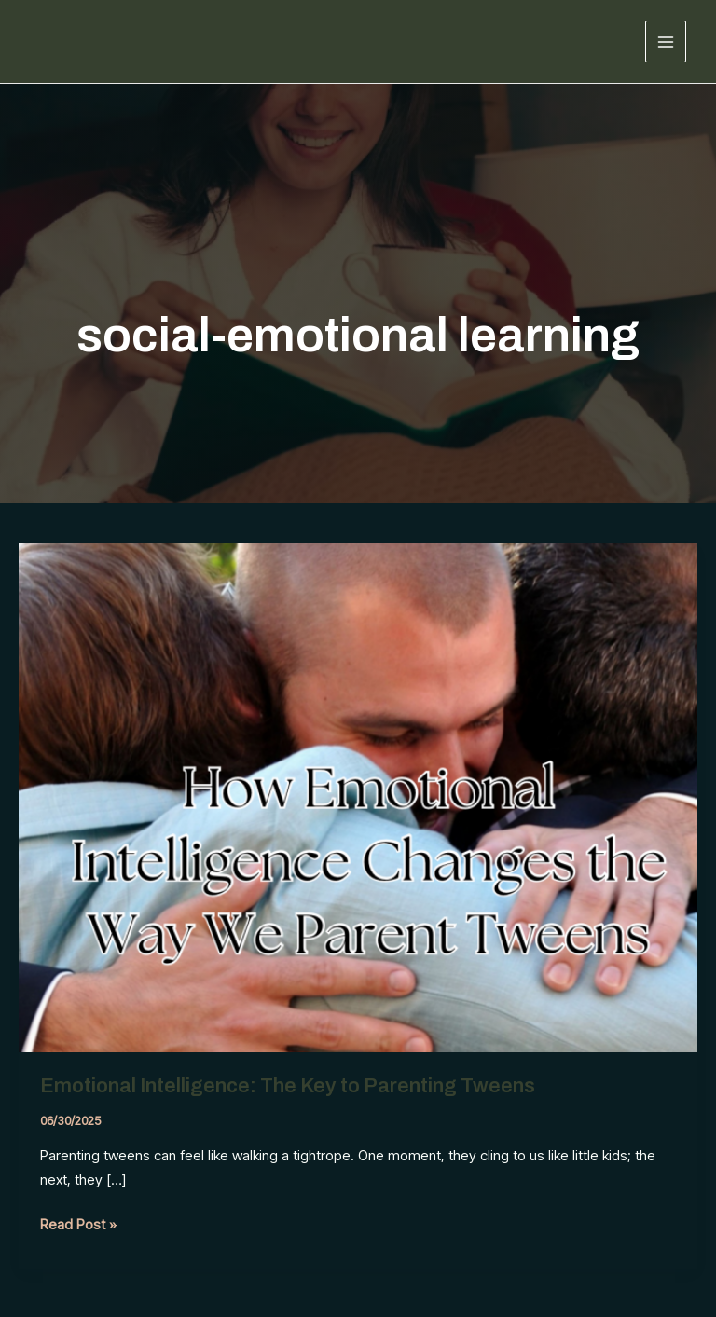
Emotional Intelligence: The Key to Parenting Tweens (290, 1086)
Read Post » (78, 1225)
